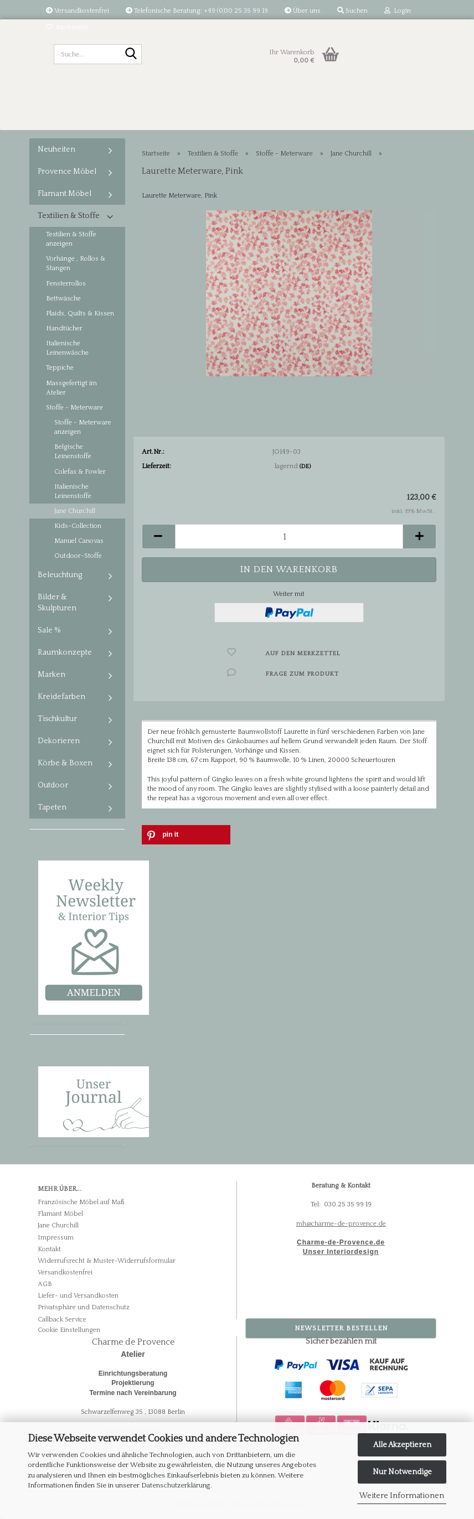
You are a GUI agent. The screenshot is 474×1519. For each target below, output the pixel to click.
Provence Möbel (67, 171)
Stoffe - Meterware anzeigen (82, 427)
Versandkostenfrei (77, 10)
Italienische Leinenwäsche (67, 348)
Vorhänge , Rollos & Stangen (75, 263)
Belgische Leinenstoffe (72, 451)
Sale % (49, 630)
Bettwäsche (63, 298)
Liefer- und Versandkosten (78, 1295)
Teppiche (60, 367)
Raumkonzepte (65, 652)
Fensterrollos (66, 283)
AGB (45, 1284)
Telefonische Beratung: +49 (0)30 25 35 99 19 (197, 10)
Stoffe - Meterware (74, 407)
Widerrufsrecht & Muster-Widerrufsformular (107, 1260)
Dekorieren (59, 741)
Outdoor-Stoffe (78, 555)
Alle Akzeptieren (402, 1444)
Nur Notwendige (402, 1472)
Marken (51, 674)
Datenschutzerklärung (175, 1485)
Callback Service (62, 1319)
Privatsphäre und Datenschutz (84, 1307)
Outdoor (53, 785)
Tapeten (52, 807)
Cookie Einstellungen (69, 1330)
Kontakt (49, 1249)
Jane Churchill (74, 511)
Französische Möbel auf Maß (81, 1202)
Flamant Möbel (64, 193)
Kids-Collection (77, 526)
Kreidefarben (61, 696)
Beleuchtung (60, 575)
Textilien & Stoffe (69, 215)
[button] (158, 536)
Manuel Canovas (79, 541)
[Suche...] (131, 55)
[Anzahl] (289, 536)
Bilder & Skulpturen (57, 603)
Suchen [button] (352, 10)
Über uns (303, 10)
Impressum (56, 1237)
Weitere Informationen (401, 1495)
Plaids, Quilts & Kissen (80, 313)
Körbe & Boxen (65, 763)
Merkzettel (66, 27)
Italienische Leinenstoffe (72, 491)
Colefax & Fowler (80, 471)
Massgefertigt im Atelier (71, 388)
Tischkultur (57, 718)
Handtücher (64, 328)
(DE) (305, 466)
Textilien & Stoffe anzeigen (71, 239)
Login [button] (397, 10)
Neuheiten (56, 149)
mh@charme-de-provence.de (341, 1223)
